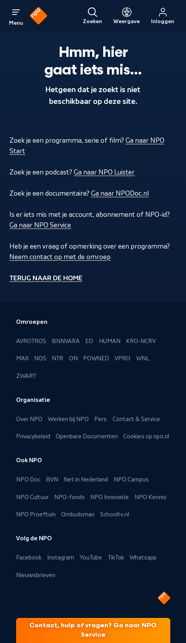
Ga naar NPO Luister (104, 172)
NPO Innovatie (109, 497)
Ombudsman (78, 514)
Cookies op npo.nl (146, 436)
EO (89, 341)
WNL (143, 358)
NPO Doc (28, 479)
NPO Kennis (150, 497)
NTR (57, 358)
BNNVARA (66, 341)
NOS (40, 358)
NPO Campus (131, 479)
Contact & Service (136, 419)
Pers (100, 419)
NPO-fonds (69, 497)
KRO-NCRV (141, 341)
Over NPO (29, 419)
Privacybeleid (33, 436)
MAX (22, 358)
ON (73, 358)
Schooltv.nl (114, 514)
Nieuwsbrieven (35, 575)
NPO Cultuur (32, 497)
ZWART (26, 376)
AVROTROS (31, 341)
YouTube (91, 557)
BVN (52, 479)
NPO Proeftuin (36, 514)
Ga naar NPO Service (40, 225)
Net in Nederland (86, 479)
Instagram (60, 557)
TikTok (116, 557)
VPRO (122, 358)
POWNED (96, 358)
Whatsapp (143, 557)
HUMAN (109, 341)
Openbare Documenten (87, 436)
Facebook (29, 557)
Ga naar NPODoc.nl (120, 193)
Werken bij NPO (68, 419)
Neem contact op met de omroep (60, 256)
